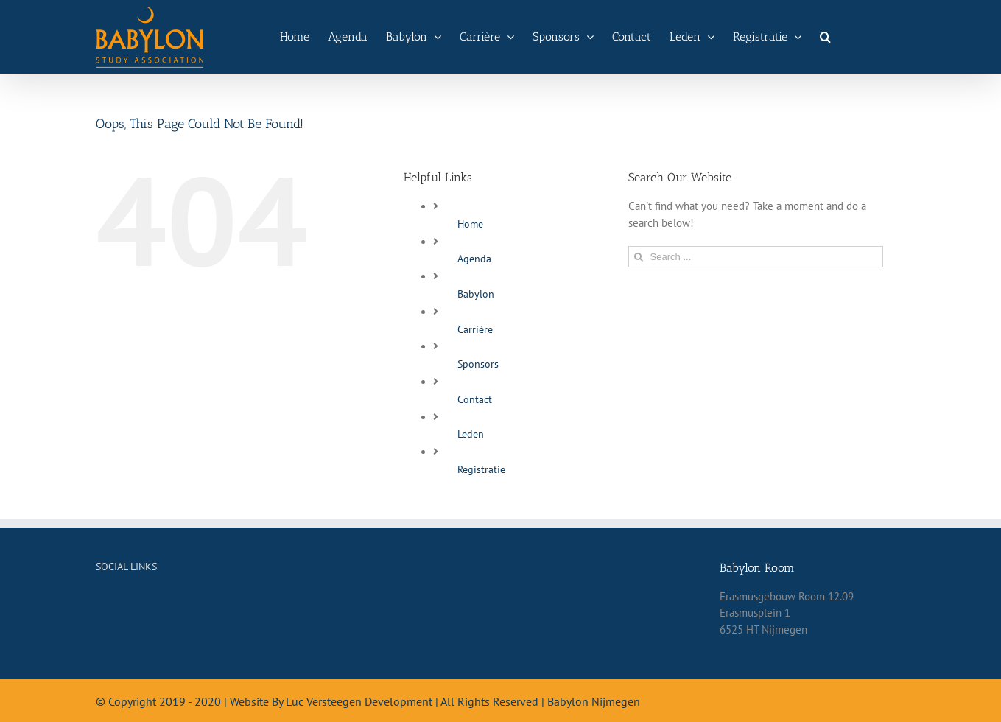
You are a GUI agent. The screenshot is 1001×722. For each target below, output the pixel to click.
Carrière (475, 329)
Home (470, 224)
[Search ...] (756, 256)
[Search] (825, 37)
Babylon (475, 294)
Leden (470, 434)
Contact (474, 399)
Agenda (474, 258)
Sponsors (478, 364)
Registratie (481, 469)
